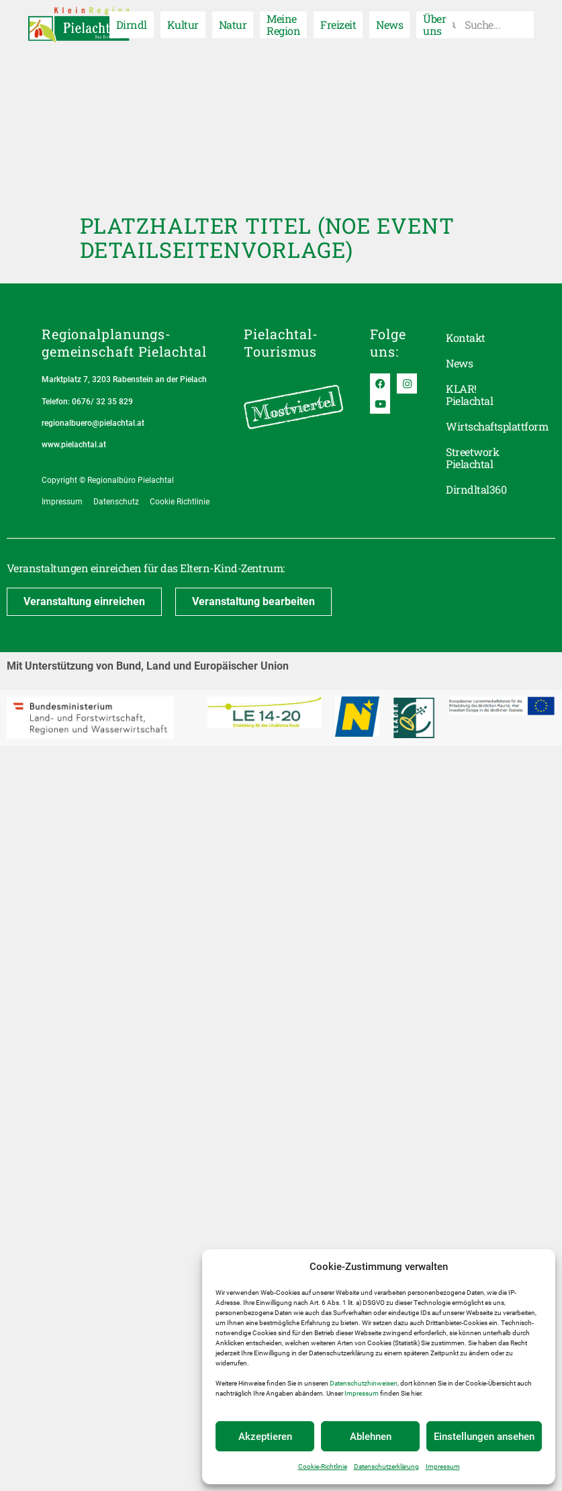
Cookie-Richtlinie (322, 1466)
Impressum (361, 1393)
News (389, 24)
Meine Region (283, 24)
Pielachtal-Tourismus (281, 342)
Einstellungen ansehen (484, 1437)
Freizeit (338, 24)
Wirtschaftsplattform (483, 426)
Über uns (434, 24)
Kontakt (465, 337)
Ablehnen (370, 1437)
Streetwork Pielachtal (472, 458)
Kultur (183, 24)
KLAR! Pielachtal (469, 394)
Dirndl (131, 24)
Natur (232, 24)
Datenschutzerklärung (386, 1466)
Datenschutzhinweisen (363, 1383)
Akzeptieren (265, 1437)
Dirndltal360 (476, 489)
